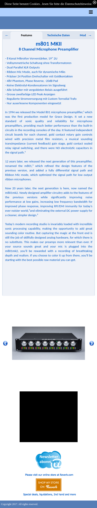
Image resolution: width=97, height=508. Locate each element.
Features (26, 35)
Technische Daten (58, 35)
